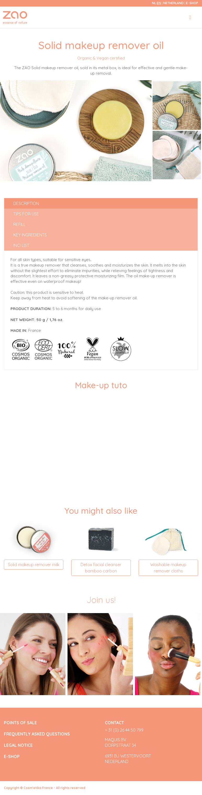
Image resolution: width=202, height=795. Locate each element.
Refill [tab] (19, 224)
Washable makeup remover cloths (168, 568)
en (159, 3)
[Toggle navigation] (190, 17)
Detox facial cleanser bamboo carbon (101, 568)
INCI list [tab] (21, 245)
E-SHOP (192, 3)
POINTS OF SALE (20, 722)
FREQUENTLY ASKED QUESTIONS (37, 734)
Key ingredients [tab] (30, 234)
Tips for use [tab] (26, 214)
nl (154, 3)
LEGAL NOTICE (18, 745)
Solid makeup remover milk (33, 564)
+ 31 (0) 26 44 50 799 (124, 730)
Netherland (173, 3)
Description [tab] (26, 203)
